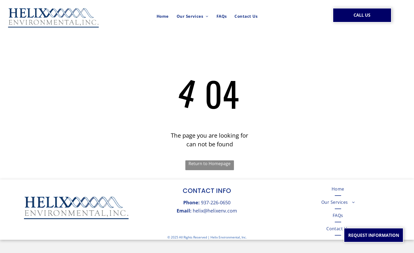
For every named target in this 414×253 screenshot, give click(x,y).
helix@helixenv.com (215, 210)
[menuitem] (163, 16)
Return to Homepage (209, 163)
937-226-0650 (215, 202)
